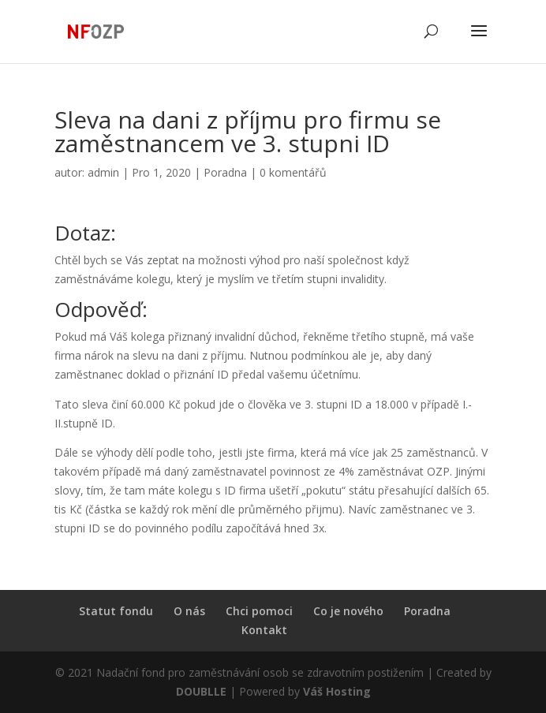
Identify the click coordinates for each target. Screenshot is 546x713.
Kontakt (264, 629)
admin (103, 172)
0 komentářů (293, 172)
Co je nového (348, 610)
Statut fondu (116, 610)
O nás (189, 610)
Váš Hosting (337, 691)
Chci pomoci (259, 610)
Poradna (225, 172)
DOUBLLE (203, 691)
